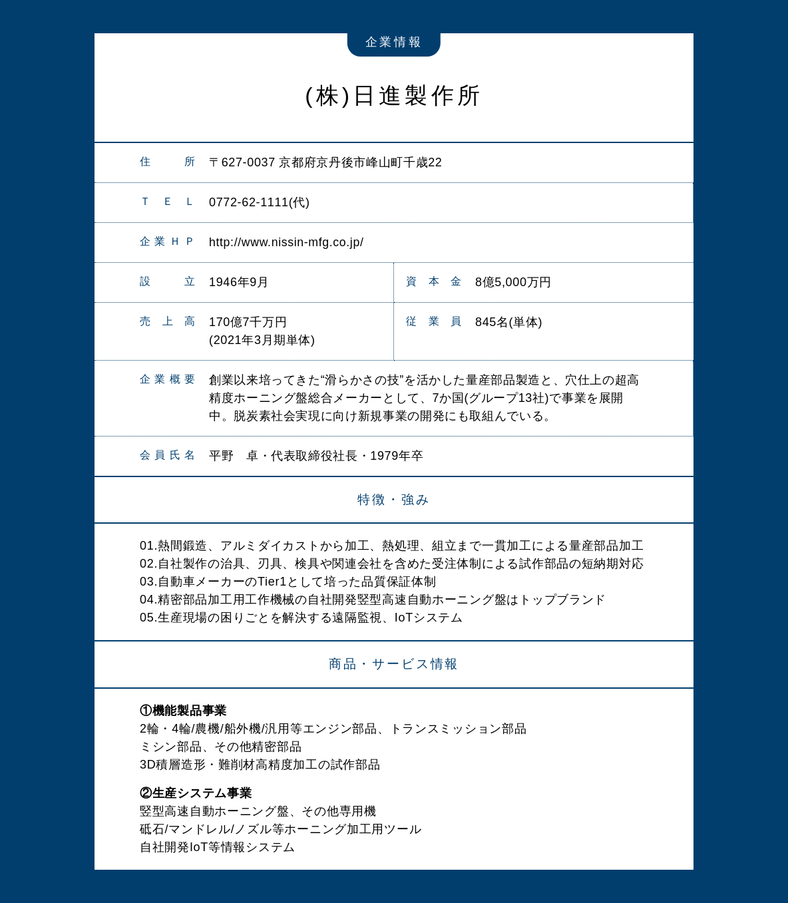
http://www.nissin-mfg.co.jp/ (287, 242)
